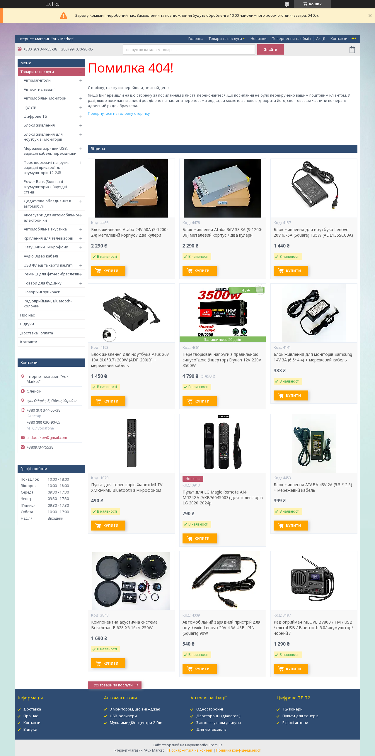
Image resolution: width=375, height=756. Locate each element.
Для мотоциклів (211, 729)
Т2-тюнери (292, 709)
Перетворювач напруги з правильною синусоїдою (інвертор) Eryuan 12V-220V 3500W (222, 360)
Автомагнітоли (37, 80)
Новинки (258, 38)
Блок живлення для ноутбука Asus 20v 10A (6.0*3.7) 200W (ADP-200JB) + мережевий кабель (130, 360)
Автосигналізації (39, 89)
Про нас (27, 315)
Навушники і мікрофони (46, 247)
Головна (195, 38)
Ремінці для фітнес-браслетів (51, 274)
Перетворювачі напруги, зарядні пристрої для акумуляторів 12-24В (46, 167)
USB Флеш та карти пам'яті (48, 265)
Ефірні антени (295, 722)
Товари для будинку (43, 283)
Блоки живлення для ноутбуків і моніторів (43, 137)
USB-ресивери (123, 715)
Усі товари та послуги (113, 685)
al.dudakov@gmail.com (47, 437)
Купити (111, 270)
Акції (320, 38)
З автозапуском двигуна (218, 722)
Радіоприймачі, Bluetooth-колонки (48, 303)
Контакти (338, 38)
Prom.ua (216, 744)
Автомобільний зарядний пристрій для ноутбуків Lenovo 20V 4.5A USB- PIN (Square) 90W (221, 627)
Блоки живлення (39, 125)
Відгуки (27, 323)
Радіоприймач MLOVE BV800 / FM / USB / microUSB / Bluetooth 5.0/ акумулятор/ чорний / (313, 627)
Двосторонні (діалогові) (218, 715)
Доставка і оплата (36, 333)
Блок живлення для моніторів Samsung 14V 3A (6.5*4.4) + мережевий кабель (313, 357)
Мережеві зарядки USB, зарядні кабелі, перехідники (50, 151)
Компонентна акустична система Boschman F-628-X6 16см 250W (124, 624)
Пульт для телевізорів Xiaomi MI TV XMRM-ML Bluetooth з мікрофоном (126, 487)
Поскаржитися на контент (190, 750)
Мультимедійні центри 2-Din (136, 722)
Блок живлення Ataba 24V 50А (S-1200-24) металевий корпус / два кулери (129, 232)
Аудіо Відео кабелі (41, 256)
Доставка (32, 709)
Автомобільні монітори (45, 98)
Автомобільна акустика (45, 229)
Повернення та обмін (291, 38)
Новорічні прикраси (42, 291)
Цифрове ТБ (35, 116)
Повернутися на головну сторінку (119, 113)
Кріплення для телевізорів (48, 238)
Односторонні (209, 709)
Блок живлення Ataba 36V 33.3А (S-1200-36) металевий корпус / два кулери (222, 232)
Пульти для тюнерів (300, 715)
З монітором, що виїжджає (135, 709)
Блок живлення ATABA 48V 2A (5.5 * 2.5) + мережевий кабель (313, 487)
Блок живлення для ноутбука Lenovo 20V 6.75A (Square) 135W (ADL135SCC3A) (313, 232)
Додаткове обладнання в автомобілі (47, 203)
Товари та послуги (225, 38)
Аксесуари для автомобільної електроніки (51, 217)
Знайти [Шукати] (271, 49)
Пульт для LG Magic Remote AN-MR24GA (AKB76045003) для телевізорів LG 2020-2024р (223, 497)
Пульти (30, 107)
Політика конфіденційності (238, 750)
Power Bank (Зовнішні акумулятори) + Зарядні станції (45, 186)
